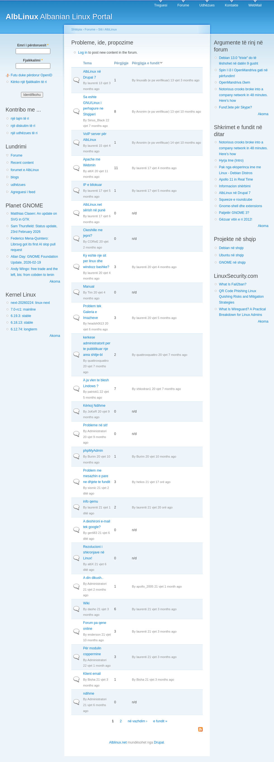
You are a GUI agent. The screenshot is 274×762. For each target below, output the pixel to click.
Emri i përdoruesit (32, 45)
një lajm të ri (20, 118)
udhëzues (18, 185)
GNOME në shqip (232, 262)
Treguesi (160, 5)
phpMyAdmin (93, 451)
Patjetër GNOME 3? (234, 213)
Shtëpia (76, 29)
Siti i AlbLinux (107, 29)
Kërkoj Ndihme (94, 406)
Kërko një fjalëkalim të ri (29, 82)
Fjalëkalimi (32, 60)
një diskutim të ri (23, 126)
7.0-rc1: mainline (23, 309)
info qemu (90, 501)
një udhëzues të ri (24, 133)
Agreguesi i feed (23, 192)
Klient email (92, 674)
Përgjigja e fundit (147, 63)
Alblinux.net (118, 742)
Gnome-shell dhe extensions (240, 206)
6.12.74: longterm (24, 329)
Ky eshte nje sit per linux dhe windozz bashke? (96, 261)
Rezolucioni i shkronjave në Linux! (93, 552)
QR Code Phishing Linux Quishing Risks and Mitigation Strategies (241, 296)
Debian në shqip (231, 248)
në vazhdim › (137, 721)
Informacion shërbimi (235, 186)
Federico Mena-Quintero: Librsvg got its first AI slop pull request (33, 244)
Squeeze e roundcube (235, 200)
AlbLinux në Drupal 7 (235, 193)
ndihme (88, 693)
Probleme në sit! (95, 425)
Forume (183, 5)
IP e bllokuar (92, 185)
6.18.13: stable (22, 323)
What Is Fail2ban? (232, 284)
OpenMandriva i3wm (234, 82)
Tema (87, 63)
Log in (82, 53)
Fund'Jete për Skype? (235, 107)
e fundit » (160, 721)
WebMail (255, 5)
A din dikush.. (93, 578)
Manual (88, 286)
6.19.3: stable (21, 316)
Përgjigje (121, 63)
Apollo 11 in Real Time (236, 179)
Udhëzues (207, 5)
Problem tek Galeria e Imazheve (92, 312)
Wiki (86, 603)
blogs (15, 177)
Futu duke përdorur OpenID (31, 75)
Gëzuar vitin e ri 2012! (235, 219)
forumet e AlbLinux (25, 170)
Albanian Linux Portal (59, 16)
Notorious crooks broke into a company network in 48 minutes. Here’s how (243, 95)
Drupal (159, 742)
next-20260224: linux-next (30, 303)
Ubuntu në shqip (231, 255)
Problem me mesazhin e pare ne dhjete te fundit (96, 476)
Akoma (54, 281)
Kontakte (231, 5)
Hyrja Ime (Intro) (231, 160)
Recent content (22, 163)
